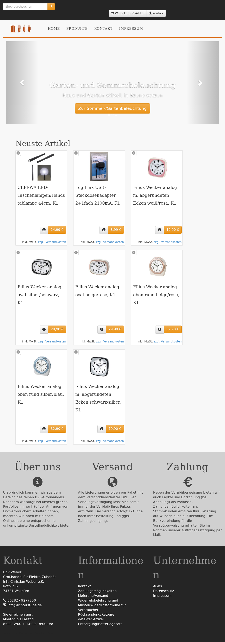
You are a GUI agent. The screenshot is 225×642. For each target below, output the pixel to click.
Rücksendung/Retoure (96, 614)
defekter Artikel (91, 619)
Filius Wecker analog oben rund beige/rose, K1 (156, 294)
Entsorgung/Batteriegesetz (100, 624)
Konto (156, 13)
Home (54, 29)
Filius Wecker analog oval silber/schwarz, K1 (39, 294)
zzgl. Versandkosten (52, 242)
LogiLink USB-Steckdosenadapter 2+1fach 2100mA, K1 (97, 195)
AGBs (157, 586)
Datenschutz (163, 591)
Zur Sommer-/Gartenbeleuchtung (112, 108)
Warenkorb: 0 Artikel (127, 13)
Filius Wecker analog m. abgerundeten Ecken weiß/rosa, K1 (155, 195)
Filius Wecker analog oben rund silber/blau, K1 (41, 394)
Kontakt (103, 29)
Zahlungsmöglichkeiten (97, 591)
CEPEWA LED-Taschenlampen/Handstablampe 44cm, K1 (41, 195)
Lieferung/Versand (93, 596)
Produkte (77, 29)
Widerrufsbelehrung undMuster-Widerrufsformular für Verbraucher (102, 605)
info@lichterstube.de (24, 605)
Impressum (131, 29)
